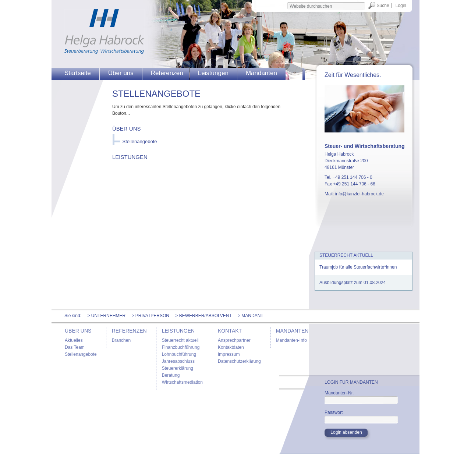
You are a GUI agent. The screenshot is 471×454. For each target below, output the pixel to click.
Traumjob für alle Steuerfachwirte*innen (358, 267)
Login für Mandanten (351, 382)
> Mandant (250, 315)
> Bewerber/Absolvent (203, 315)
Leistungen (213, 73)
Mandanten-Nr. (339, 393)
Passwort (334, 412)
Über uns (121, 73)
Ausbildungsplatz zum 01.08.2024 (352, 282)
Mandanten (261, 73)
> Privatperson (150, 315)
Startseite (77, 73)
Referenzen (167, 73)
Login (401, 5)
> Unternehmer (106, 315)
